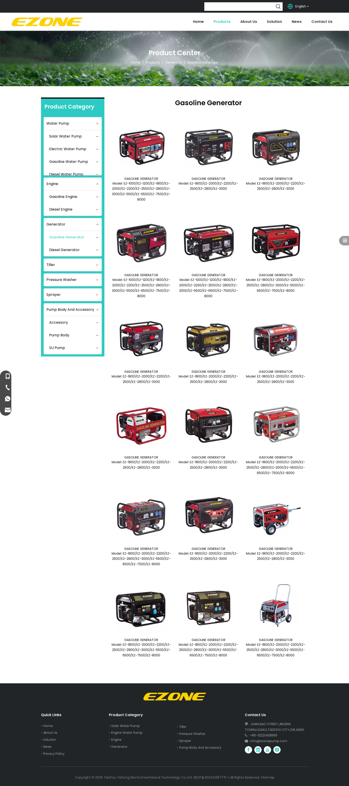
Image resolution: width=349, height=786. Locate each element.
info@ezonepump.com (268, 741)
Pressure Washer (61, 279)
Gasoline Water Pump (68, 161)
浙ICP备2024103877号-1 (211, 777)
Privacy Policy (54, 753)
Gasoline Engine (63, 196)
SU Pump (57, 347)
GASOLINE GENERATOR (141, 178)
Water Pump (57, 123)
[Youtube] (267, 749)
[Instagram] (277, 749)
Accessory (58, 322)
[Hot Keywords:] (278, 6)
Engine (52, 183)
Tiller (50, 264)
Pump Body (59, 335)
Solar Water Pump (65, 136)
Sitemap (267, 777)
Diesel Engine (60, 209)
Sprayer (53, 294)
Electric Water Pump (67, 149)
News (47, 746)
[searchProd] (239, 6)
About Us (50, 732)
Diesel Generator (64, 249)
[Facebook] (248, 749)
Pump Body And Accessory (70, 309)
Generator (55, 224)
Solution (49, 739)
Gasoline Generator (66, 237)
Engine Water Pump (126, 732)
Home (48, 726)
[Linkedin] (258, 749)
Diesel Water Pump (66, 174)
